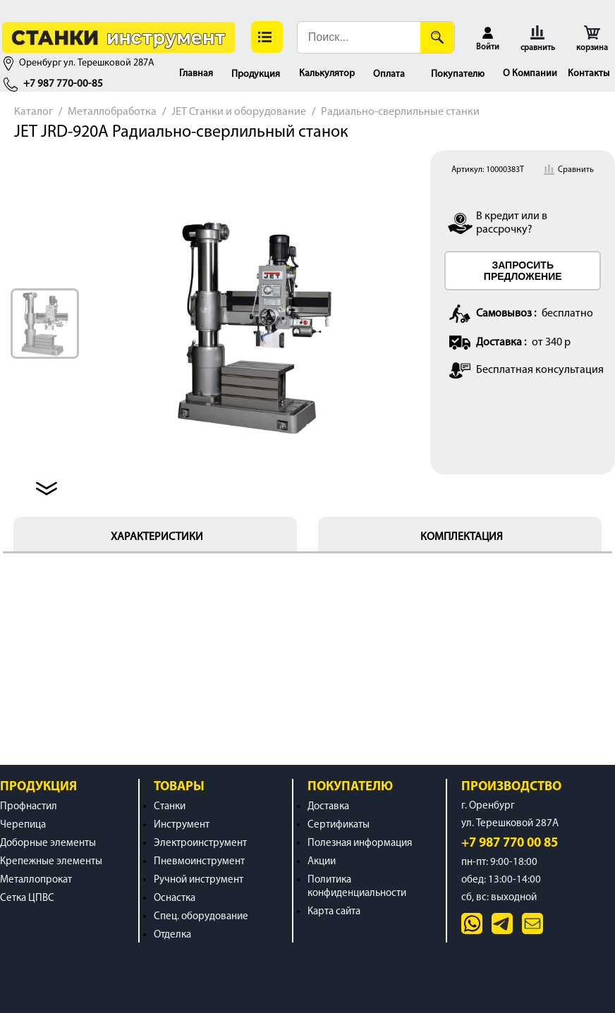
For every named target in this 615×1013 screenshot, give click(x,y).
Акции (322, 862)
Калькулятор (327, 73)
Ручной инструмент (198, 880)
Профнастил (28, 807)
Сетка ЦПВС (27, 898)
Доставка (328, 807)
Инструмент (181, 825)
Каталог (33, 112)
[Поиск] (437, 37)
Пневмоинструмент (199, 862)
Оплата (389, 74)
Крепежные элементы (51, 862)
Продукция (255, 74)
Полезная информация (360, 843)
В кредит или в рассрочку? (511, 223)
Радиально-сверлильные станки (400, 112)
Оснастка (174, 898)
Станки (169, 807)
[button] (267, 37)
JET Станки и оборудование (238, 112)
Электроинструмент (200, 843)
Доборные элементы (48, 843)
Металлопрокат (36, 880)
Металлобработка (112, 112)
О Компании (530, 73)
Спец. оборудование (201, 916)
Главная (196, 73)
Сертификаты (339, 825)
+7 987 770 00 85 (509, 843)
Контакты (588, 73)
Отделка (172, 935)
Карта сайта (334, 912)
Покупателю (458, 74)
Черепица (23, 825)
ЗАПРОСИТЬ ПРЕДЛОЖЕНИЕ (523, 270)
